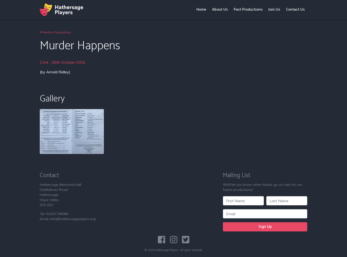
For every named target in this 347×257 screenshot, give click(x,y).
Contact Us (295, 9)
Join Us (274, 9)
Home (201, 9)
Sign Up (265, 226)
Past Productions (248, 9)
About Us (220, 9)
